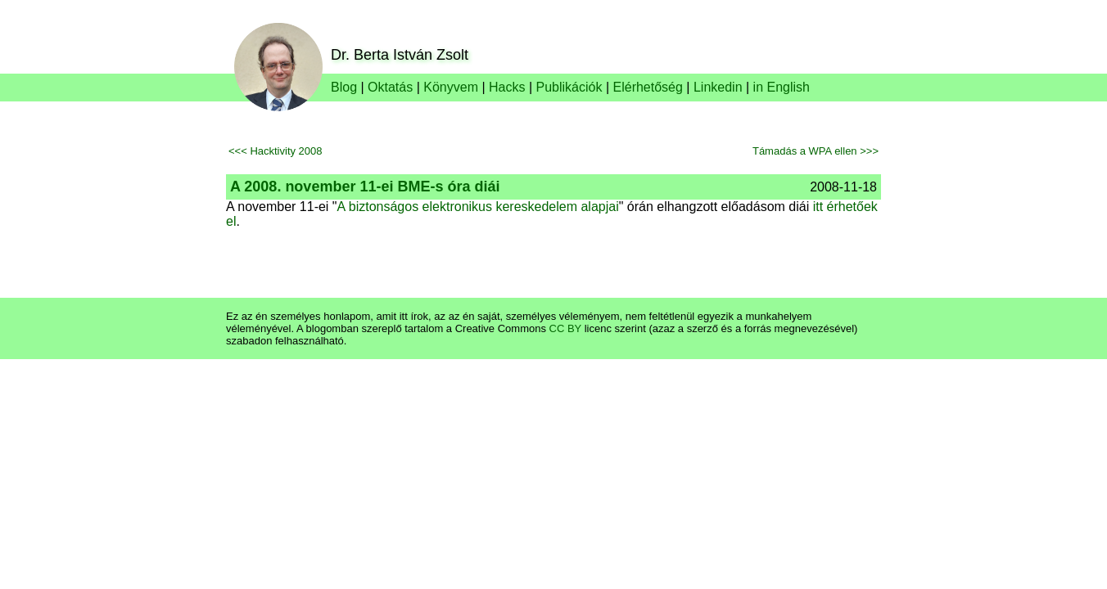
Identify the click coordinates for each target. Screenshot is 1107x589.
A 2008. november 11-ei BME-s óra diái (364, 186)
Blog (344, 87)
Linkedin (718, 87)
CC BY (565, 328)
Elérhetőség (648, 87)
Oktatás (390, 87)
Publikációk (569, 87)
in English (781, 87)
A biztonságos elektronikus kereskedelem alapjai (478, 207)
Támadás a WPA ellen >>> (815, 151)
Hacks (507, 87)
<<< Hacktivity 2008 (275, 151)
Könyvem (450, 87)
